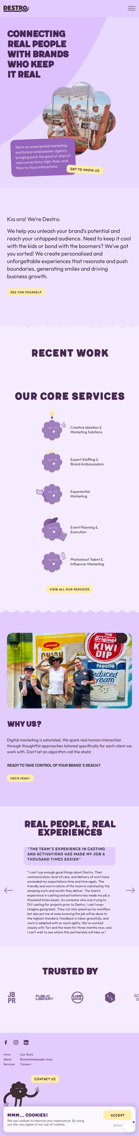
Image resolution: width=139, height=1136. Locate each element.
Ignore (117, 1125)
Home (7, 1054)
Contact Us (45, 1079)
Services (9, 1064)
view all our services (69, 589)
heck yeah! (20, 778)
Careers (25, 1064)
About (7, 1059)
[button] (8, 890)
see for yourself (26, 292)
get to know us (85, 169)
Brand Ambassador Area (36, 1059)
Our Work (26, 1054)
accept (117, 1115)
